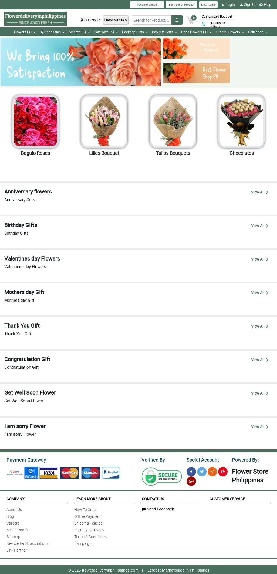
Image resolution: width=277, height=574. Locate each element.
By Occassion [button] (52, 31)
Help (265, 5)
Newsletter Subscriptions (27, 542)
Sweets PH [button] (79, 31)
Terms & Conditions (90, 535)
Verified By (152, 459)
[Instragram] (212, 471)
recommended (147, 4)
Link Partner (16, 549)
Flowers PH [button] (25, 31)
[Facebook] (191, 471)
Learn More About (92, 497)
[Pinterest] (223, 471)
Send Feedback (158, 508)
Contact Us (153, 497)
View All (259, 192)
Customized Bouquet (217, 16)
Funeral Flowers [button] (230, 31)
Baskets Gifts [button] (164, 31)
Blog (10, 515)
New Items (208, 4)
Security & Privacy (89, 529)
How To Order (85, 508)
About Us (14, 508)
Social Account (201, 459)
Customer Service (227, 497)
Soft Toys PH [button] (106, 31)
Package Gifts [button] (135, 31)
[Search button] (177, 20)
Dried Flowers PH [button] (196, 31)
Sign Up (248, 5)
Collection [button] (257, 31)
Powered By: (244, 459)
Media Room (17, 529)
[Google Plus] (191, 480)
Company (15, 497)
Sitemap (13, 535)
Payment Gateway (24, 459)
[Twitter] (202, 471)
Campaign (83, 542)
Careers (12, 522)
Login (228, 5)
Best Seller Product (181, 4)
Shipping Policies (88, 522)
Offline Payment (87, 515)
